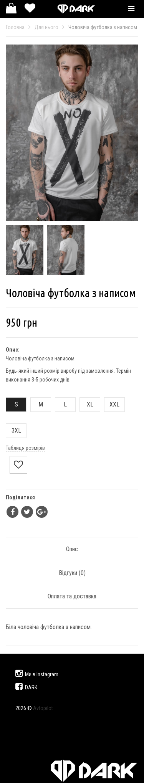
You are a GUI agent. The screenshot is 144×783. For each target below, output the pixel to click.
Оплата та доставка (72, 596)
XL (86, 404)
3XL (13, 430)
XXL (111, 404)
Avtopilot (43, 708)
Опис (72, 549)
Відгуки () (72, 573)
